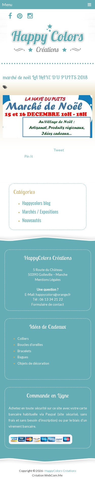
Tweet (58, 150)
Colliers (23, 339)
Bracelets (24, 351)
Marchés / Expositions (40, 211)
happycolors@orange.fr (53, 294)
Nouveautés (31, 220)
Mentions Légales (48, 280)
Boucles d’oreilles (30, 345)
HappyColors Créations (60, 471)
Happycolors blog (36, 203)
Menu (7, 4)
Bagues (22, 357)
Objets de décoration (33, 363)
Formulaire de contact (47, 304)
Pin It (28, 156)
